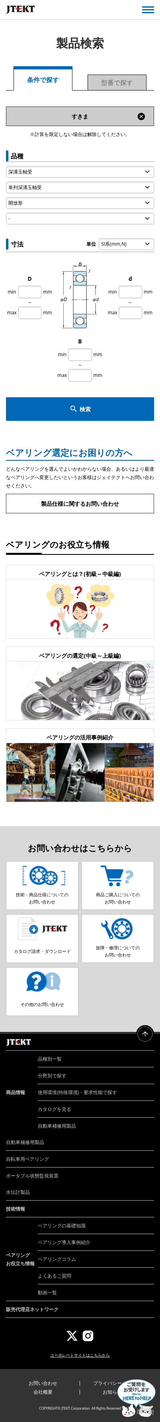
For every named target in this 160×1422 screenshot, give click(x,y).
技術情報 (15, 1208)
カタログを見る (54, 1109)
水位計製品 (18, 1192)
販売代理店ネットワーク (32, 1309)
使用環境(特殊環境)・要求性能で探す (77, 1092)
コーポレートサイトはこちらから (80, 1355)
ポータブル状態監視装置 (32, 1175)
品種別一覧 (50, 1058)
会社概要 (43, 1391)
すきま (109, 116)
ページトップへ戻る (145, 1034)
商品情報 (15, 1092)
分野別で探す (52, 1075)
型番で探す (117, 82)
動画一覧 (47, 1292)
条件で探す (43, 79)
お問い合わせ (43, 1383)
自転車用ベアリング (27, 1159)
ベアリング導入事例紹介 (64, 1242)
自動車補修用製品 (57, 1125)
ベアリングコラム (57, 1259)
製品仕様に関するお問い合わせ (80, 503)
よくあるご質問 (54, 1275)
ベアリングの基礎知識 (62, 1225)
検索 (80, 409)
